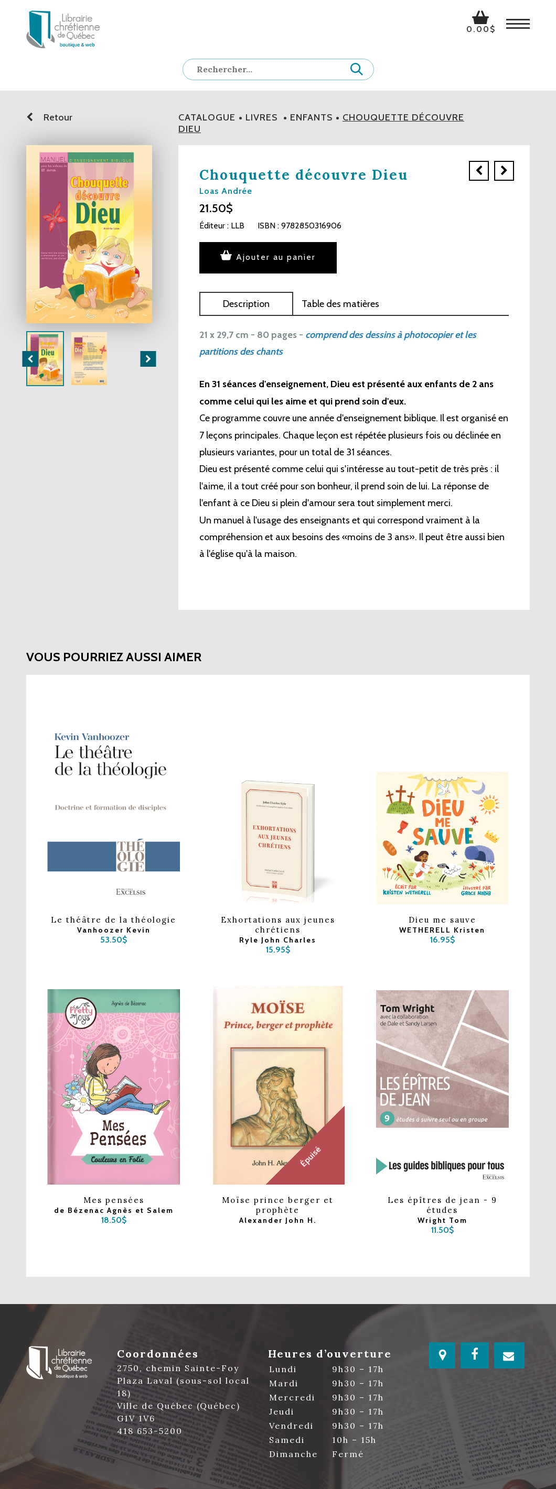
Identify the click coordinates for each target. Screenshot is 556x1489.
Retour (49, 117)
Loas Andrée (225, 191)
